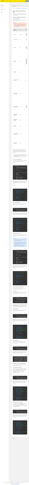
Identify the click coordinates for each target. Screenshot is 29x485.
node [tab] (17, 164)
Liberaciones (25, 5)
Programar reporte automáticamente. (21, 242)
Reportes (22, 5)
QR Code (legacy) (18, 5)
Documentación (13, 5)
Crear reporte (23, 290)
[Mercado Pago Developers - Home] (4, 1)
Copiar (25, 164)
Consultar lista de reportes (20, 308)
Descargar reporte (15, 340)
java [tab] (15, 164)
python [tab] (21, 164)
